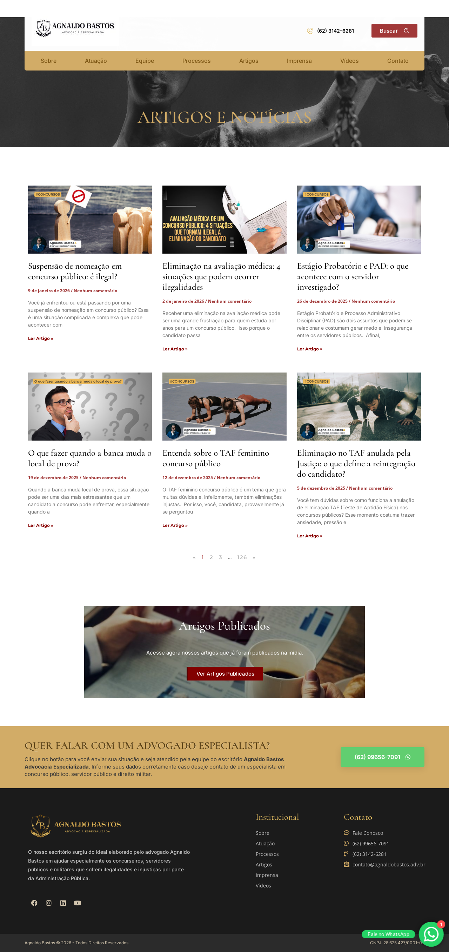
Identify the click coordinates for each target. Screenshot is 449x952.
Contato (398, 60)
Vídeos (349, 60)
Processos (196, 60)
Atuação (96, 60)
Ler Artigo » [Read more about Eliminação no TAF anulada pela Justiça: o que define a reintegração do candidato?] (309, 535)
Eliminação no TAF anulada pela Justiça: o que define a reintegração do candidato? (356, 463)
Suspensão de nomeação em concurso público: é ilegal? (75, 271)
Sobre (48, 60)
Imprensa (299, 60)
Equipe (144, 60)
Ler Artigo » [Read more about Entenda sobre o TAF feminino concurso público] (175, 525)
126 (242, 557)
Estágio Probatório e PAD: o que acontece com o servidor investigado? (352, 276)
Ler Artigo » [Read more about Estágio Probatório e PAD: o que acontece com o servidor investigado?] (309, 348)
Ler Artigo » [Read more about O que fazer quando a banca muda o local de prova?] (40, 525)
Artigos (249, 60)
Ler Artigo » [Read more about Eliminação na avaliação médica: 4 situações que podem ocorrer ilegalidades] (175, 348)
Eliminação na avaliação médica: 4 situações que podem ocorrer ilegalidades (221, 276)
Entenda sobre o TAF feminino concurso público (215, 458)
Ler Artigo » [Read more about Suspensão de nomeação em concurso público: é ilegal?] (40, 338)
